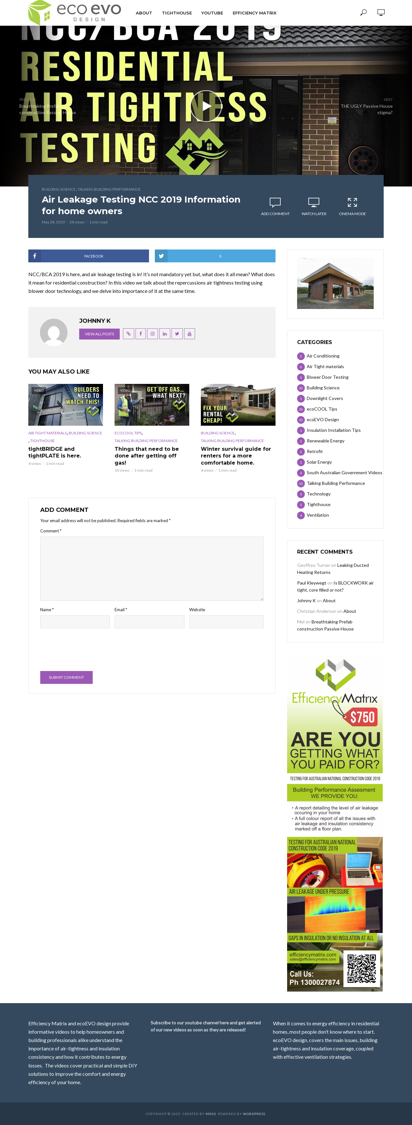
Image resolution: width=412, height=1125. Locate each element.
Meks (211, 1114)
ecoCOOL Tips (128, 433)
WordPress (254, 1114)
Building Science (59, 189)
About (144, 12)
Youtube (212, 12)
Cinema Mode (352, 206)
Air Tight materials (47, 433)
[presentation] (89, 650)
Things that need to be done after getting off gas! (147, 456)
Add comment (275, 213)
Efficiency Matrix (254, 12)
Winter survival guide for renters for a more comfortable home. (236, 456)
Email (121, 609)
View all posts (99, 333)
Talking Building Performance (109, 189)
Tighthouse (42, 440)
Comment (50, 530)
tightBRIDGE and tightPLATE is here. (54, 452)
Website (197, 609)
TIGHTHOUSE (177, 12)
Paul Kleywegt (311, 582)
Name (47, 609)
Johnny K (306, 600)
